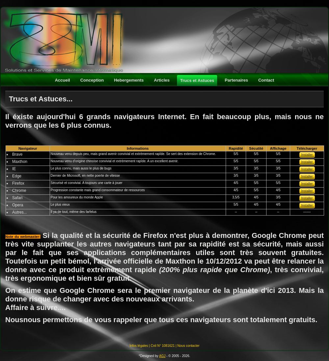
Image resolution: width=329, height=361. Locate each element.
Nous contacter (188, 346)
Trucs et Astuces (197, 80)
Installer (307, 155)
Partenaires (236, 80)
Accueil (62, 80)
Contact (266, 80)
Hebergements (128, 80)
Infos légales (139, 346)
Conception (92, 80)
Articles (162, 80)
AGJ (162, 356)
